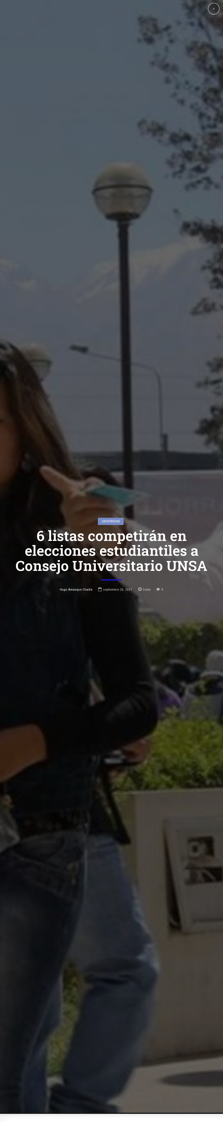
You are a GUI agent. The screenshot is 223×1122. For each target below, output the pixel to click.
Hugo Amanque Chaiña (76, 523)
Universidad (111, 455)
